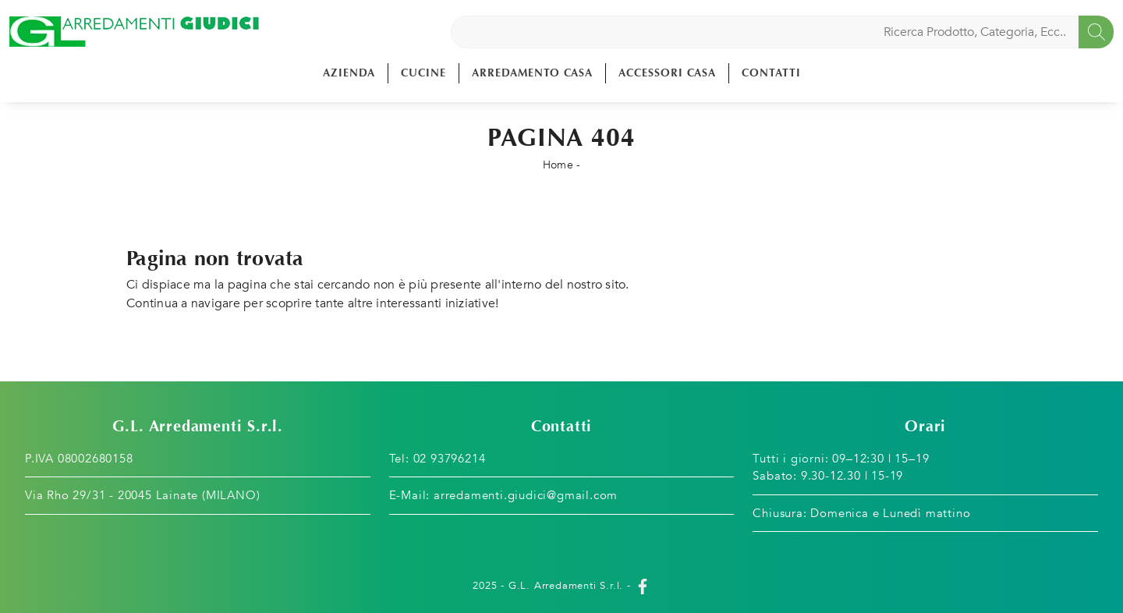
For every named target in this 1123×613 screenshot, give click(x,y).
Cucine (423, 73)
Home (558, 165)
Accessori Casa (667, 73)
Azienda (349, 73)
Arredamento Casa (532, 73)
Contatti (771, 73)
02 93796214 (449, 458)
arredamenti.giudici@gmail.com (526, 495)
